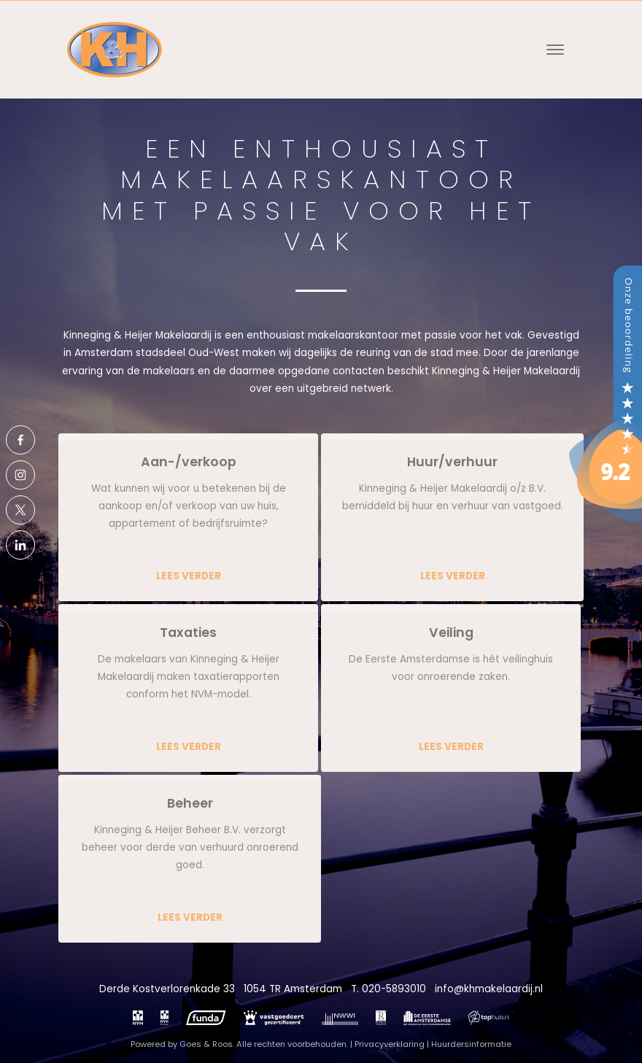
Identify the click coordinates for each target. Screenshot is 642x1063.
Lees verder (188, 576)
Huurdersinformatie (471, 1044)
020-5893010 (394, 989)
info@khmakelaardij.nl (489, 989)
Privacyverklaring (390, 1044)
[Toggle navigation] (555, 49)
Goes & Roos (206, 1044)
